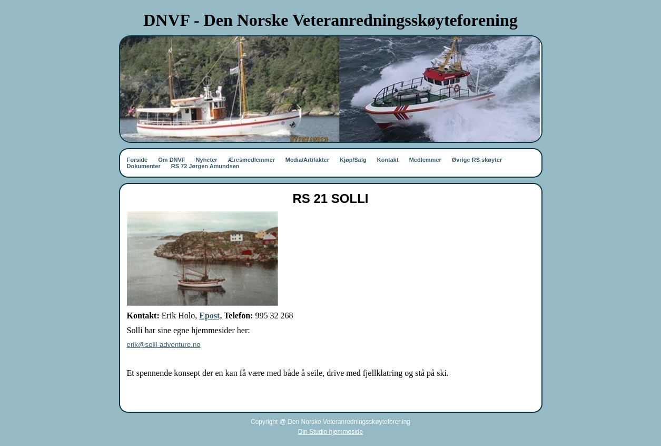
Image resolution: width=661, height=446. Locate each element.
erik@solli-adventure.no (164, 344)
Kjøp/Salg (353, 160)
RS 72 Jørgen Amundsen (205, 166)
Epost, (210, 315)
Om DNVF (171, 160)
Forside (137, 160)
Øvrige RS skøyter (477, 160)
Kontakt (388, 160)
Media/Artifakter (307, 160)
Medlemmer (425, 160)
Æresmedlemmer (251, 160)
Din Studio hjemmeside (330, 431)
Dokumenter (144, 166)
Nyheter (207, 160)
